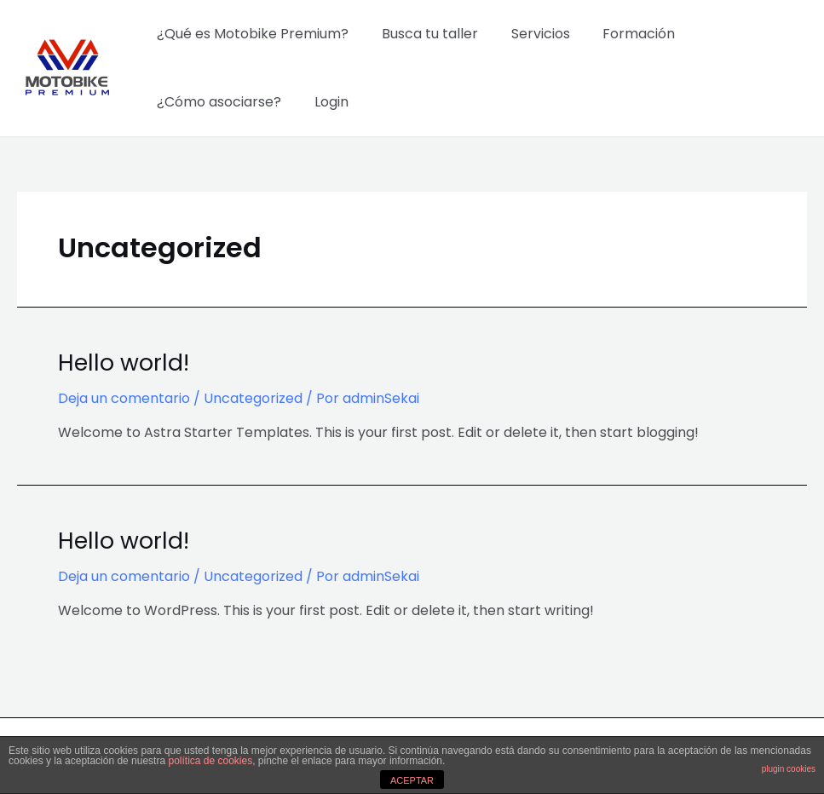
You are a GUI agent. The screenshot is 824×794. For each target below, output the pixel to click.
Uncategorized (253, 397)
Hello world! (121, 362)
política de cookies (210, 761)
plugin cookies (788, 769)
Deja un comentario (124, 397)
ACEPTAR (412, 780)
